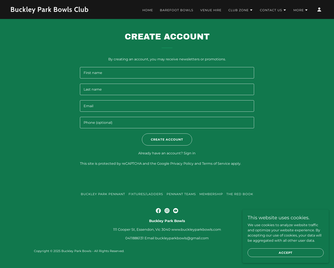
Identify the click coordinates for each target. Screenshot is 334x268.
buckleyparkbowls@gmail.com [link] (182, 238)
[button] (240, 10)
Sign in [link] (190, 153)
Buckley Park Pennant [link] (103, 194)
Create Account (167, 139)
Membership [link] (211, 194)
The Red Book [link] (239, 194)
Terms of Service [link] (216, 163)
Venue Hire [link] (210, 10)
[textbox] (167, 72)
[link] (54, 11)
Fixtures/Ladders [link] (146, 194)
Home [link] (147, 10)
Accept (286, 252)
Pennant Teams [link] (181, 194)
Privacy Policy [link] (182, 163)
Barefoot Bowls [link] (176, 10)
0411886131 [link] (134, 238)
